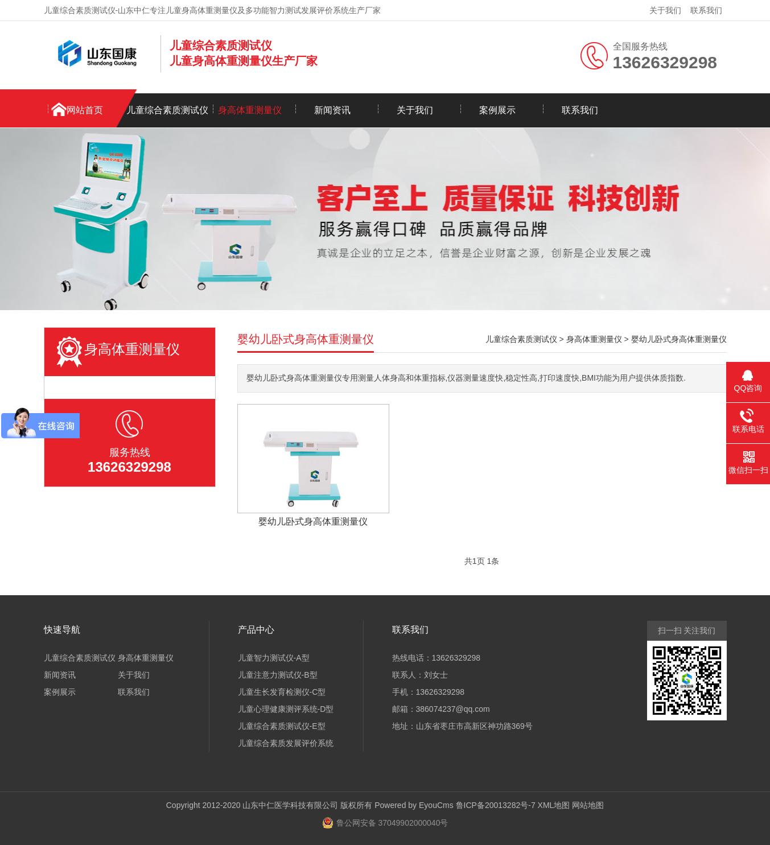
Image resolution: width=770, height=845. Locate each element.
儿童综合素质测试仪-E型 (282, 726)
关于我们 (665, 10)
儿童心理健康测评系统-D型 (286, 709)
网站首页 (85, 110)
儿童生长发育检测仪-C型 (282, 691)
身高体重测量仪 (250, 110)
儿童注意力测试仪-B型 (278, 674)
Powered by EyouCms (412, 805)
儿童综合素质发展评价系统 (285, 743)
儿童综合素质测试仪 (167, 110)
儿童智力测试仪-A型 (274, 657)
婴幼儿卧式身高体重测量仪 (679, 339)
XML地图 (554, 805)
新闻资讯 (332, 110)
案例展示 (497, 110)
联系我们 (706, 10)
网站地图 (588, 805)
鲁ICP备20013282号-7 (496, 805)
